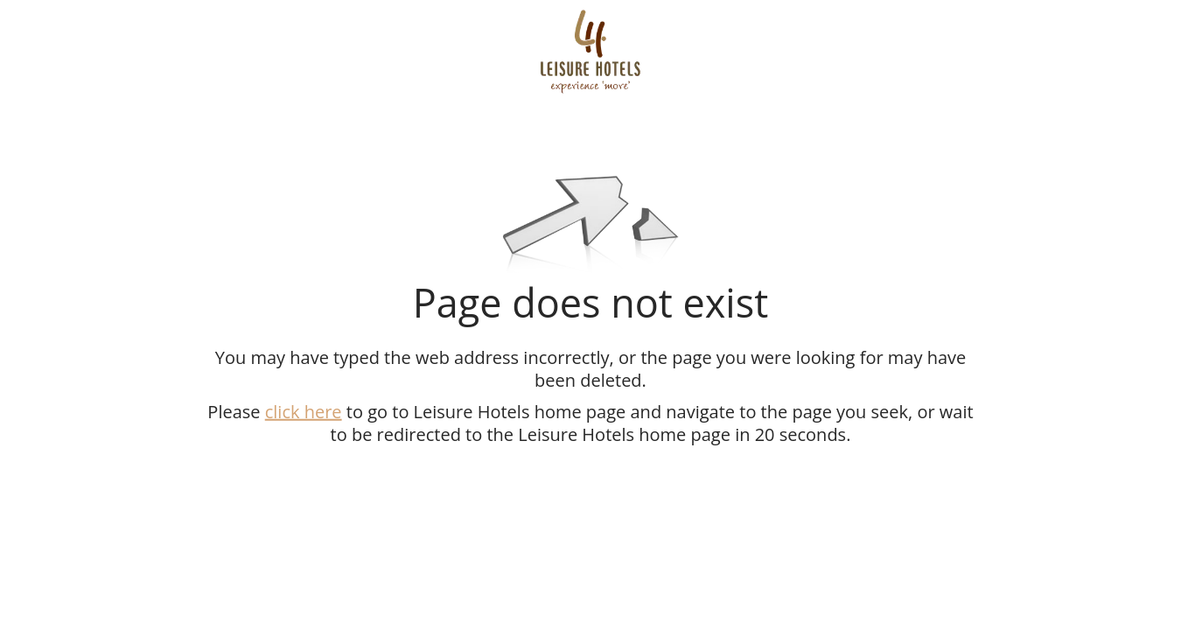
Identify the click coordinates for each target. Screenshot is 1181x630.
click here (303, 411)
